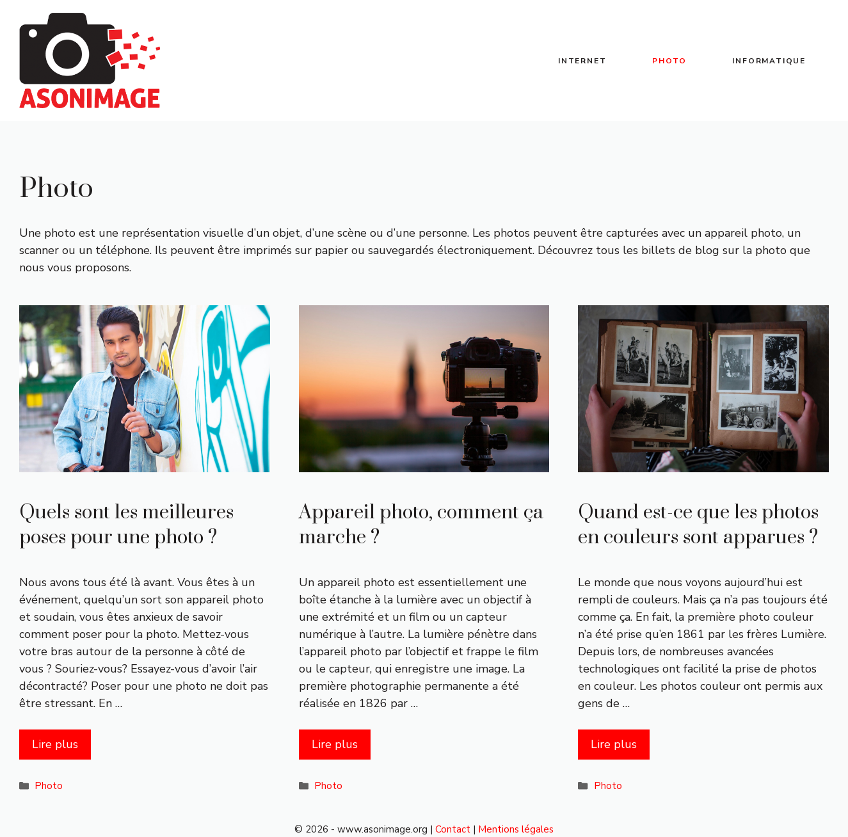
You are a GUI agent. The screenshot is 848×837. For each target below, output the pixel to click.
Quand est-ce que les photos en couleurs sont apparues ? (698, 525)
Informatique (769, 61)
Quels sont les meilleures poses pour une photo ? (126, 525)
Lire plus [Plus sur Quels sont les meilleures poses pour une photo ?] (55, 744)
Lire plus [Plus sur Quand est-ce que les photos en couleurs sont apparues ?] (614, 744)
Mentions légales (516, 829)
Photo (669, 61)
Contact (452, 829)
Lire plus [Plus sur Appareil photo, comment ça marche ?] (335, 744)
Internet (582, 61)
